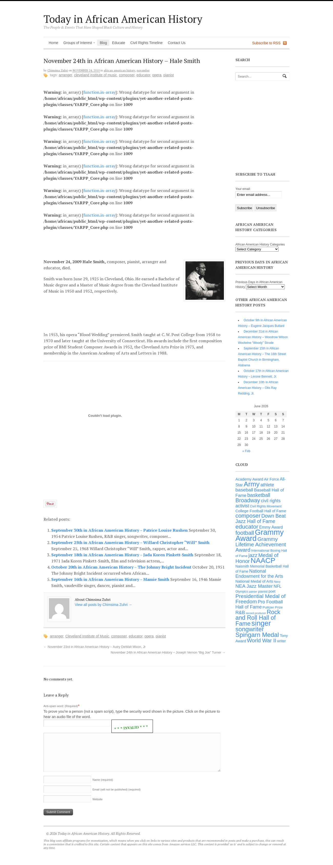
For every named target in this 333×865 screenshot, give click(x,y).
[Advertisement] (138, 243)
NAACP (263, 560)
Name (102, 779)
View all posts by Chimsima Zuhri (103, 605)
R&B (240, 612)
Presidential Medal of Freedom (260, 598)
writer (281, 641)
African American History (119, 70)
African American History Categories (260, 244)
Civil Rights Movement (266, 506)
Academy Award (249, 479)
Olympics (241, 591)
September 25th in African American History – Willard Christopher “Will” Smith (130, 542)
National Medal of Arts (254, 581)
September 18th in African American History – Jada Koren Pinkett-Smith (122, 555)
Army (251, 484)
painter (253, 591)
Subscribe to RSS (266, 43)
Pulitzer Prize (273, 607)
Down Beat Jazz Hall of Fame (260, 518)
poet (271, 591)
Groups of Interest (78, 43)
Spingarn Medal (257, 634)
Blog (103, 43)
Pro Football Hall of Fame (259, 604)
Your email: (243, 189)
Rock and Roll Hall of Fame (257, 618)
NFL (278, 586)
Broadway (247, 500)
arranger (65, 75)
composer (126, 75)
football (244, 533)
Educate (118, 43)
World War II (261, 640)
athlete (267, 484)
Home (53, 43)
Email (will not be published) (116, 789)
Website (97, 799)
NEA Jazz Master (254, 586)
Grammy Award (259, 535)
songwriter (249, 629)
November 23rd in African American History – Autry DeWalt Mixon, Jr (94, 647)
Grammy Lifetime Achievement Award (260, 544)
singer (261, 623)
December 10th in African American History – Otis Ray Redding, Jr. (258, 387)
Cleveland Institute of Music (95, 75)
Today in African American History (123, 19)
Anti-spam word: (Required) (61, 706)
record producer (256, 613)
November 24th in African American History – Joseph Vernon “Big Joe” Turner (168, 652)
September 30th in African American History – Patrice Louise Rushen (120, 530)
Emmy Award (271, 527)
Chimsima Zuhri (57, 70)
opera (156, 75)
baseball (244, 490)
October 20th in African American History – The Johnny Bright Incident (121, 567)
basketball (258, 495)
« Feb (247, 451)
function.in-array (99, 92)
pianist (168, 75)
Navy (277, 581)
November (143, 70)
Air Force (271, 479)
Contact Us (176, 43)
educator (143, 75)
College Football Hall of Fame (260, 511)
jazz (252, 555)
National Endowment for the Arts (259, 574)
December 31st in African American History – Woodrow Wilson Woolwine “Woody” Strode (263, 337)
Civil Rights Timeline (146, 43)
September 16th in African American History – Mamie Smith (110, 579)
